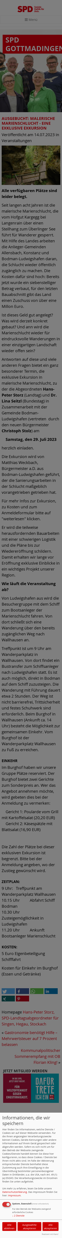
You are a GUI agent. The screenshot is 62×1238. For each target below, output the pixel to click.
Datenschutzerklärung (14, 1192)
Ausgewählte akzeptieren (29, 1226)
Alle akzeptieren (50, 1226)
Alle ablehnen (9, 1226)
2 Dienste (18, 1215)
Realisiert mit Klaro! (50, 1234)
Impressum (14, 1195)
